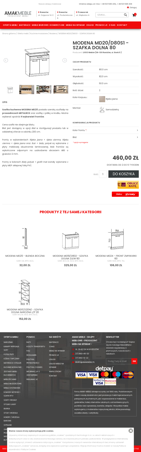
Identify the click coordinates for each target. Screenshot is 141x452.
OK (134, 361)
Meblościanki (10, 379)
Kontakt (122, 25)
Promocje (101, 25)
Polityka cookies (34, 367)
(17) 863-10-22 (81, 358)
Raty (29, 342)
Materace (24, 25)
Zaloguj (132, 7)
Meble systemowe (12, 388)
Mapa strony (55, 371)
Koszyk (135, 14)
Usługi (90, 25)
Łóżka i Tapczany (11, 358)
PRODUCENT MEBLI (18, 14)
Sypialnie (8, 425)
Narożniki (8, 342)
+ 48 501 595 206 (108, 4)
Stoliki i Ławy (10, 404)
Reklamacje (32, 379)
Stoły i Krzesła (11, 413)
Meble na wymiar (75, 25)
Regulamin (31, 355)
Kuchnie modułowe (12, 367)
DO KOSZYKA (124, 174)
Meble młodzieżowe (12, 383)
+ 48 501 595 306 (124, 4)
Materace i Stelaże (12, 363)
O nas (112, 25)
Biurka (7, 408)
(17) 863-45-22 (82, 353)
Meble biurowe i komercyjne (48, 25)
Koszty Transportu (36, 346)
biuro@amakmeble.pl (85, 362)
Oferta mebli (10, 25)
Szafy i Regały (10, 400)
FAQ (28, 351)
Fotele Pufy (9, 354)
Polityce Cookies (28, 449)
